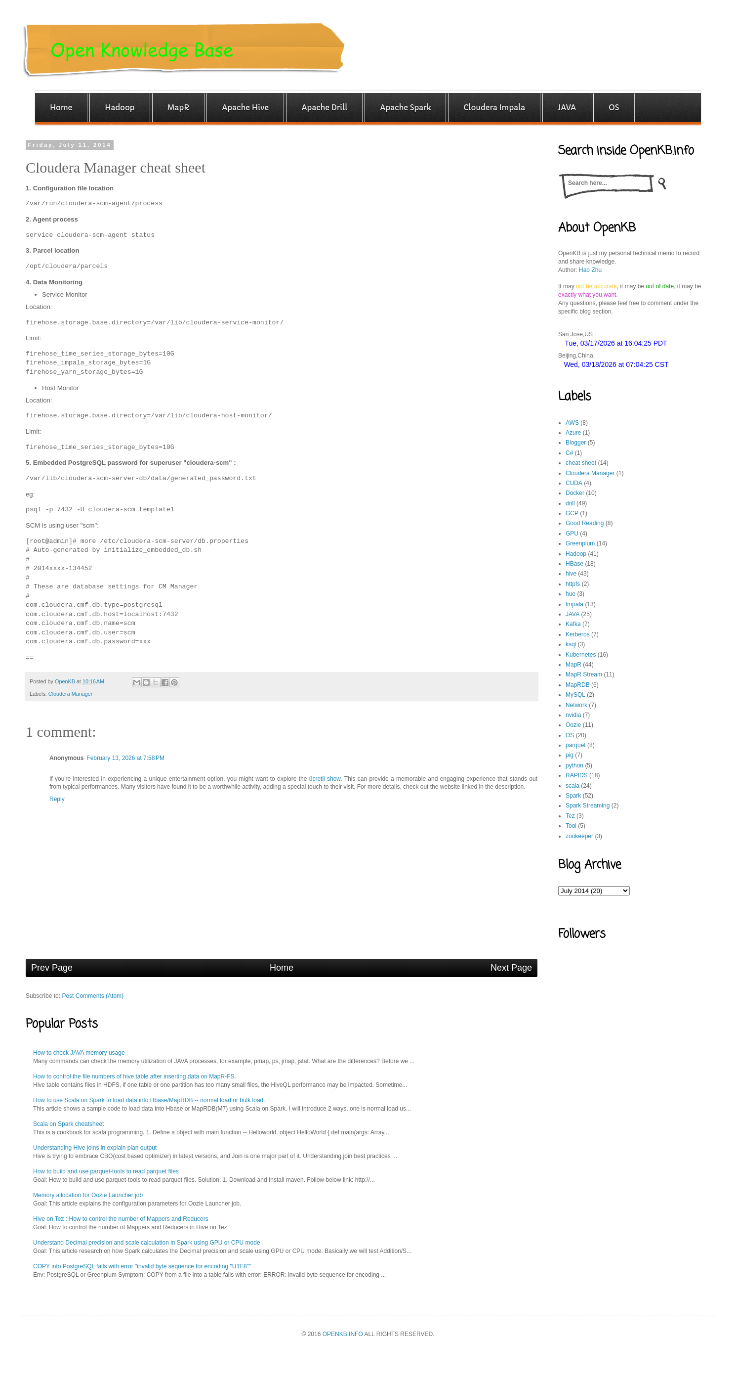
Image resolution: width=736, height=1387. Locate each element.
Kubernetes (581, 654)
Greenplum (580, 543)
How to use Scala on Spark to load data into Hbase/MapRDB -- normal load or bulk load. (149, 1100)
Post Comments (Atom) (92, 995)
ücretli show (325, 778)
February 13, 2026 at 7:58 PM (125, 758)
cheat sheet (581, 462)
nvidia (573, 715)
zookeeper (579, 836)
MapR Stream (584, 674)
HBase (574, 563)
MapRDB (578, 684)
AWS (572, 422)
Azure (573, 432)
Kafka (573, 624)
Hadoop (576, 553)
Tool (571, 825)
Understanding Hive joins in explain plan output (95, 1147)
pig (569, 755)
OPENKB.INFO (343, 1334)
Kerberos (578, 634)
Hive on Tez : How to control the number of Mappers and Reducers (120, 1218)
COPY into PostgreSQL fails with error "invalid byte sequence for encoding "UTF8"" (142, 1266)
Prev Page (52, 968)
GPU (572, 533)
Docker (575, 493)
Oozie (573, 724)
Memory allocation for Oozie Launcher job (88, 1195)
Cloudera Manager (70, 694)
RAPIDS (577, 775)
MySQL (575, 694)
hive (571, 573)
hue (570, 593)
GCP (572, 513)
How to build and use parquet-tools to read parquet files (106, 1171)
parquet (576, 745)
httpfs (573, 584)
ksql (571, 644)
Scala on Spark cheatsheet (68, 1123)
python (574, 765)
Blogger (576, 442)
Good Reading (585, 523)
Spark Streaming (588, 805)
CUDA (574, 483)
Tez (570, 815)
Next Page (511, 968)
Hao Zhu (590, 270)
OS (570, 735)
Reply (57, 799)
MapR (573, 664)
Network (576, 705)
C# (569, 452)
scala (572, 785)
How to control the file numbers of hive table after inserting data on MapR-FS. (134, 1076)
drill (570, 503)
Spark (573, 795)
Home (281, 968)
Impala (574, 604)
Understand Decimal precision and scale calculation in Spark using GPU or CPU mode (146, 1242)
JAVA (572, 614)
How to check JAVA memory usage (79, 1052)
